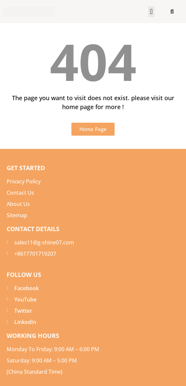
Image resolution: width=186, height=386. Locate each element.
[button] (151, 11)
